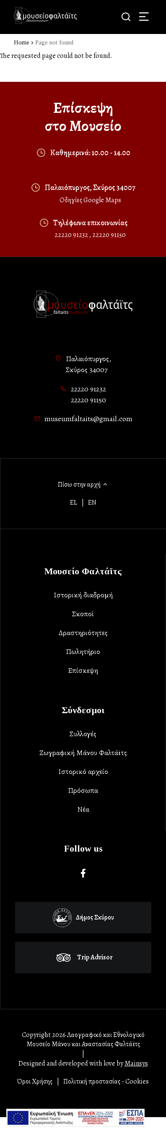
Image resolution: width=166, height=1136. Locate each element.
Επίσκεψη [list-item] (83, 670)
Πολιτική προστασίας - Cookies (106, 1081)
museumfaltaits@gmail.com (88, 419)
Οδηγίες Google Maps (90, 200)
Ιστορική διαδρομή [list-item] (83, 595)
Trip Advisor (83, 957)
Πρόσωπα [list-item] (83, 790)
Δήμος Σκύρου (83, 917)
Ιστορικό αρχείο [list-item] (83, 771)
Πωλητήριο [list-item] (83, 651)
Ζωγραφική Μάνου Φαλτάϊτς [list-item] (83, 753)
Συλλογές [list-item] (83, 734)
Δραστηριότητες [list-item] (83, 633)
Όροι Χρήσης (34, 1081)
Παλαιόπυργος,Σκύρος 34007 (88, 364)
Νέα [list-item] (83, 809)
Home (21, 42)
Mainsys (136, 1063)
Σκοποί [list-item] (83, 614)
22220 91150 (109, 235)
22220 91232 (71, 235)
